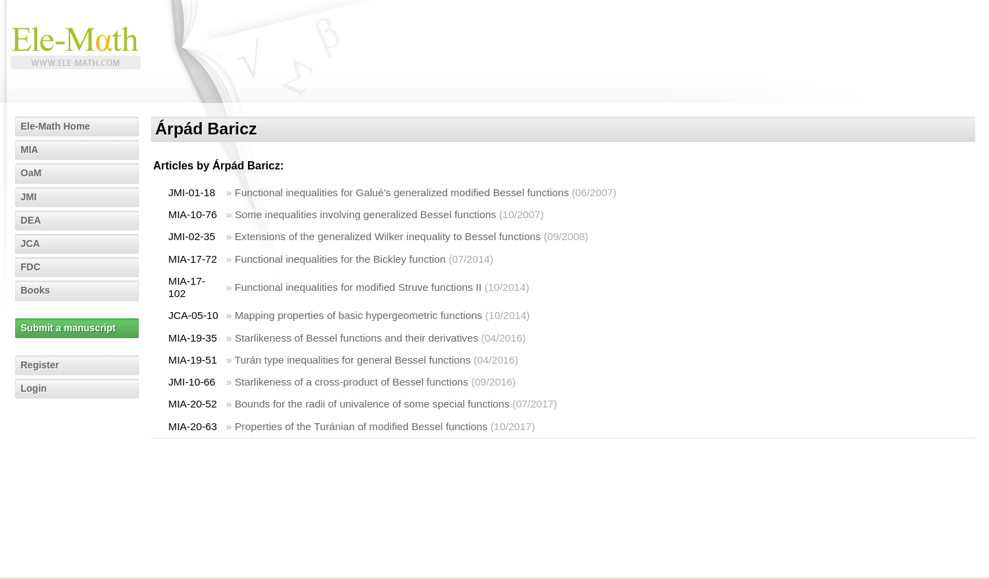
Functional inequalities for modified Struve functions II (358, 287)
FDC (31, 266)
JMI (28, 196)
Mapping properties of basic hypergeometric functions (358, 315)
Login (34, 388)
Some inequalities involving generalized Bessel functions (366, 214)
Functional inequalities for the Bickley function (340, 259)
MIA (29, 149)
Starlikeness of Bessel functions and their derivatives (357, 338)
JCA (30, 243)
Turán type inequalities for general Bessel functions (352, 360)
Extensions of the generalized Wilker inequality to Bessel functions (388, 236)
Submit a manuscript (68, 327)
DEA (31, 220)
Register (40, 364)
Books (35, 290)
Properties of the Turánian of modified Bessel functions (361, 426)
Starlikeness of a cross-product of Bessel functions (351, 382)
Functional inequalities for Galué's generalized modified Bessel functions (402, 192)
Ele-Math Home (55, 126)
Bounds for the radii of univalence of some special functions (372, 404)
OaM (31, 172)
